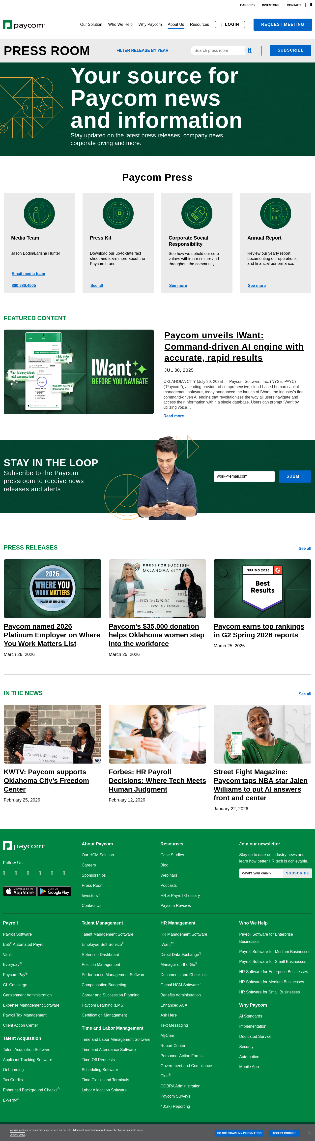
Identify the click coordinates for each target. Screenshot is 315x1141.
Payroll (10, 923)
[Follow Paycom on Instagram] (44, 873)
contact (294, 5)
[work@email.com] (244, 476)
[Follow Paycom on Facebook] (32, 873)
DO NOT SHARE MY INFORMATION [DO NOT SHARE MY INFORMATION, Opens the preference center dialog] (239, 1133)
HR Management (178, 923)
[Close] (309, 1132)
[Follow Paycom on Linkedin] (8, 873)
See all (96, 285)
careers (247, 5)
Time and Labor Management (112, 1028)
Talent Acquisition (22, 1038)
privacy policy (17, 1134)
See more (178, 285)
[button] (91, 24)
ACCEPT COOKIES (284, 1133)
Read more (174, 416)
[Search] (311, 5)
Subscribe (291, 50)
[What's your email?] (261, 873)
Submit (295, 476)
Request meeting (282, 24)
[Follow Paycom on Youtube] (56, 873)
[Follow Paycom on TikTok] (68, 873)
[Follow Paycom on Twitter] (20, 873)
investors (270, 5)
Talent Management (102, 923)
